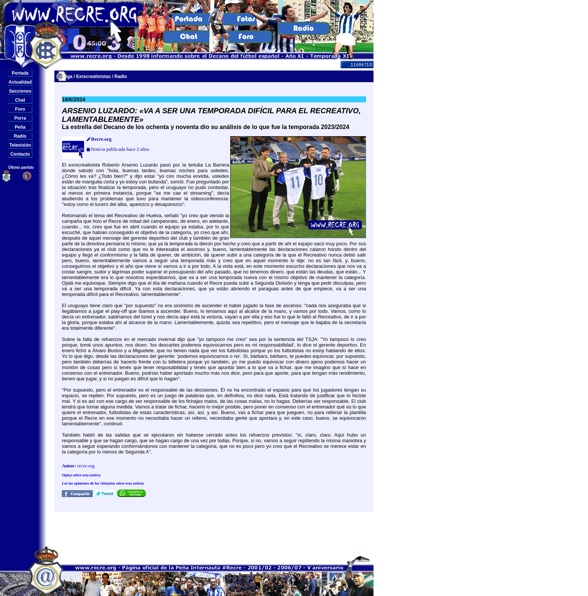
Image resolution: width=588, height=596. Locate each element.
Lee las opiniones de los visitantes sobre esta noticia (103, 483)
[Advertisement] (214, 529)
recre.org (85, 465)
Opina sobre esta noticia (81, 475)
